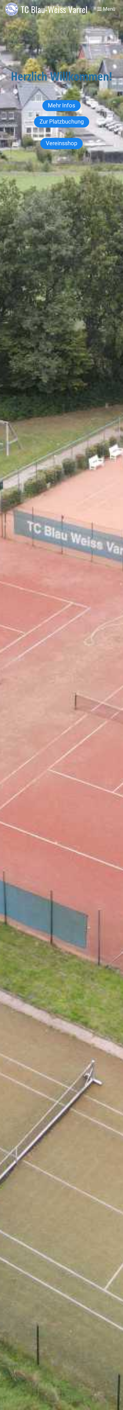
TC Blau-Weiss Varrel (54, 9)
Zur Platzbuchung (62, 121)
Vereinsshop (61, 143)
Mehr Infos (61, 105)
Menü (106, 9)
